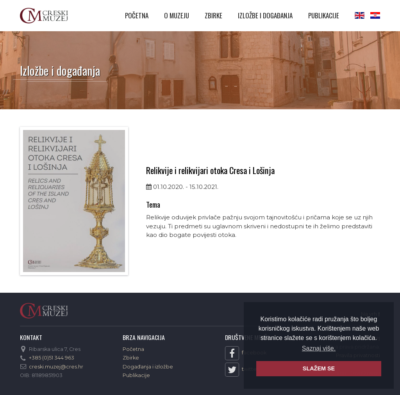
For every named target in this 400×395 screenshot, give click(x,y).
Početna (136, 15)
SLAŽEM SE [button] (319, 368)
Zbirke (213, 15)
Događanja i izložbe (148, 367)
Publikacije (323, 15)
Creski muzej (44, 15)
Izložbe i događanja (265, 15)
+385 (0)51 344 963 (51, 358)
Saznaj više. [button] (319, 348)
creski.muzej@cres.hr (56, 367)
